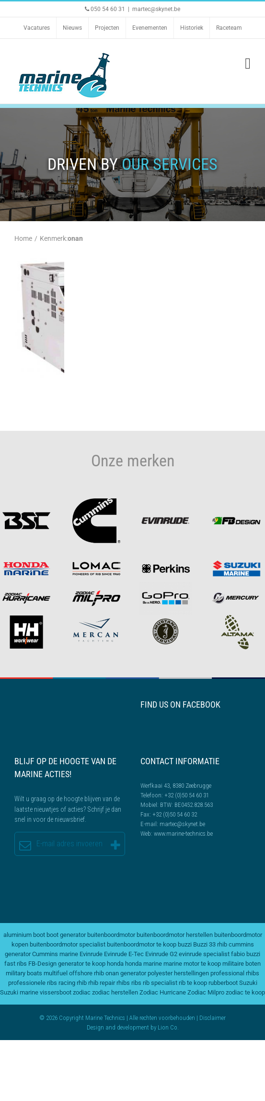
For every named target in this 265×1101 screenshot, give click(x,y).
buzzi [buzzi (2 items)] (185, 944)
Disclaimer (212, 1017)
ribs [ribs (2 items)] (136, 982)
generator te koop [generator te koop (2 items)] (81, 963)
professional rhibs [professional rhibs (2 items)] (234, 973)
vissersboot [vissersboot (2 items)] (55, 992)
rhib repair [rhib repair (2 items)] (101, 982)
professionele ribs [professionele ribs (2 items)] (32, 982)
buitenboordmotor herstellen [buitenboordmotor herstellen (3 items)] (175, 934)
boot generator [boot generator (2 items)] (66, 934)
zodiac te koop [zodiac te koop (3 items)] (245, 992)
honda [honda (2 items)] (115, 963)
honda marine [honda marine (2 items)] (143, 963)
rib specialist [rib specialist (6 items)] (160, 982)
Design (95, 1027)
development (133, 1027)
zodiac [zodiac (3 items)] (82, 992)
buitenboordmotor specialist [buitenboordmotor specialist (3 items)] (67, 944)
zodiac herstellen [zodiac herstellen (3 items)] (115, 992)
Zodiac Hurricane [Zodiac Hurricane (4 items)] (162, 992)
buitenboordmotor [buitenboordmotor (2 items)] (111, 934)
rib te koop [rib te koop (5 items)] (193, 982)
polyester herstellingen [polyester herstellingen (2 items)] (178, 973)
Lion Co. (168, 1027)
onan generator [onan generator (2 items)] (125, 973)
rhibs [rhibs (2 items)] (123, 982)
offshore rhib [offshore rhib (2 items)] (86, 973)
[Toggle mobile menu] (248, 63)
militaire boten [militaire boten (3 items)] (241, 963)
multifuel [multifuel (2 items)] (56, 973)
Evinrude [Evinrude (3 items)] (91, 954)
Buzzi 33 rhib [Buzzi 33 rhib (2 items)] (210, 944)
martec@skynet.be (156, 9)
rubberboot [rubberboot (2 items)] (223, 982)
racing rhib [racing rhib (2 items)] (72, 982)
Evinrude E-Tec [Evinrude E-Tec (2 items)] (124, 954)
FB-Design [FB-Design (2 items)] (42, 963)
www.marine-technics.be (183, 833)
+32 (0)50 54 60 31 (186, 795)
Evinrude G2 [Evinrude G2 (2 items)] (161, 954)
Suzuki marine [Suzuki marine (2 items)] (19, 992)
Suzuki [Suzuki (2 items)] (248, 982)
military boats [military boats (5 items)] (24, 973)
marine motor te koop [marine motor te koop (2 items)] (192, 963)
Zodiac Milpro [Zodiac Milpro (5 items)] (205, 992)
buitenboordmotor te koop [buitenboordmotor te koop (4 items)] (141, 944)
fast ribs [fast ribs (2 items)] (15, 963)
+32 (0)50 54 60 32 (174, 814)
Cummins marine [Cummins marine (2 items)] (55, 954)
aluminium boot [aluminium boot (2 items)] (24, 934)
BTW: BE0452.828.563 (186, 804)
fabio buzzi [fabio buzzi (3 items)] (245, 954)
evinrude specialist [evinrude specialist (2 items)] (204, 954)
